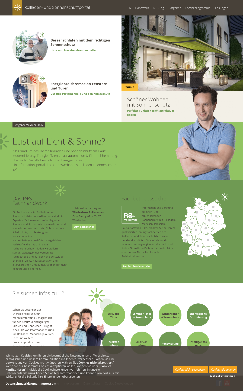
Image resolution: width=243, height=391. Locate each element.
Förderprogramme (197, 8)
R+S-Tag (158, 8)
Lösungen (221, 8)
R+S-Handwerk (139, 8)
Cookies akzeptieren (223, 369)
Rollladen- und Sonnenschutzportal (57, 7)
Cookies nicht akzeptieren (190, 369)
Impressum (48, 384)
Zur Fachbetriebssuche (136, 266)
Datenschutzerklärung (21, 384)
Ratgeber (175, 8)
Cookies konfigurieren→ (223, 375)
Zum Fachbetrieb (84, 226)
